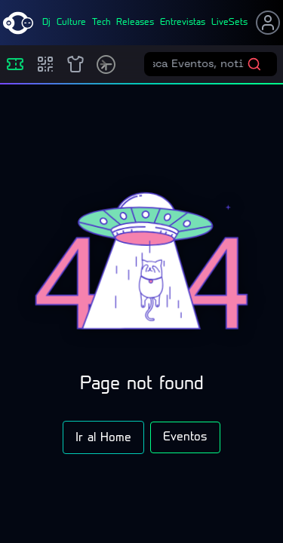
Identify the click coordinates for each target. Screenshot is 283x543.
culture (71, 22)
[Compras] (45, 64)
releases (135, 22)
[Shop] (75, 64)
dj (46, 22)
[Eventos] (15, 64)
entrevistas (182, 22)
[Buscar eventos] (200, 64)
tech (101, 22)
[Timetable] (106, 64)
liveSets (229, 22)
